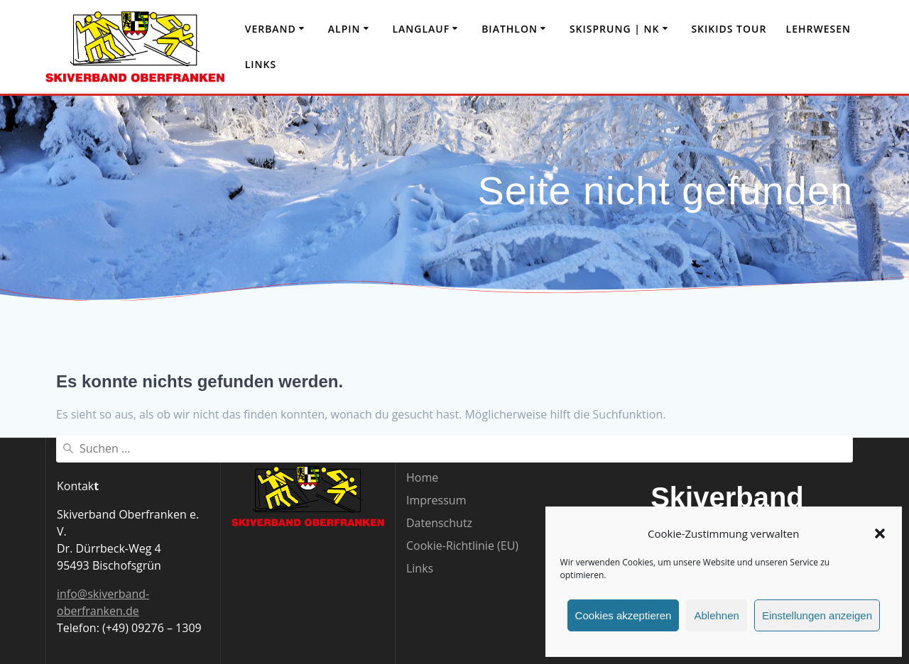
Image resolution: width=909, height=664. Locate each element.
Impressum (436, 500)
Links (260, 64)
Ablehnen (716, 615)
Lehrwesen (818, 28)
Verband (270, 28)
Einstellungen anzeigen (817, 615)
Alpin (344, 28)
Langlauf (421, 28)
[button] (880, 533)
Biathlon (509, 28)
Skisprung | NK (615, 28)
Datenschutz (439, 523)
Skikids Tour (728, 28)
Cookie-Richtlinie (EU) (462, 545)
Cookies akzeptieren (623, 615)
